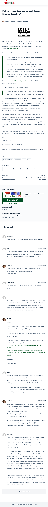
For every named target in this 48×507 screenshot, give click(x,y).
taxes (28, 159)
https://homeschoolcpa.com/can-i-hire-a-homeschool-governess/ (24, 350)
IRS (24, 159)
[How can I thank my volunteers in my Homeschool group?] (12, 198)
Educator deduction (7, 159)
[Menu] (45, 2)
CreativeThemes (33, 504)
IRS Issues (19, 21)
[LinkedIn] (27, 169)
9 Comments (25, 21)
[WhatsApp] (34, 169)
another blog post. (13, 48)
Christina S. (10, 236)
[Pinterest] (20, 169)
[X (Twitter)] (13, 169)
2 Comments (11, 217)
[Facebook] (6, 169)
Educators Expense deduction (22, 81)
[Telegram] (42, 169)
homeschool (18, 159)
